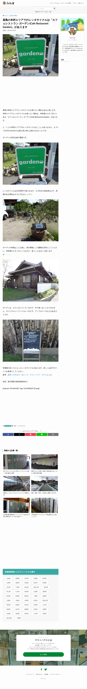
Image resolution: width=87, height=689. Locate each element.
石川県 (17, 591)
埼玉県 (8, 587)
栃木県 (35, 582)
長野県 (44, 591)
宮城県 (35, 578)
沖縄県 (19, 618)
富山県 (8, 591)
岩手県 (26, 578)
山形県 (8, 582)
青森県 (17, 578)
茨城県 (26, 582)
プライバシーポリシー (55, 674)
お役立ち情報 (8, 425)
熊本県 (26, 613)
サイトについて (30, 674)
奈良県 (35, 600)
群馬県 (44, 582)
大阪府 (17, 600)
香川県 (17, 609)
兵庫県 (26, 600)
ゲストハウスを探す (66, 3)
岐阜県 (8, 596)
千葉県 (17, 587)
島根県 (17, 605)
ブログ (74, 3)
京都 (50, 11)
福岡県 (44, 609)
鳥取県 (8, 605)
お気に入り (81, 3)
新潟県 (46, 587)
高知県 (35, 609)
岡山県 (26, 605)
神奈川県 (36, 587)
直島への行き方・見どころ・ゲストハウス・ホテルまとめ (30, 375)
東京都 (26, 587)
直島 (15, 425)
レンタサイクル (21, 425)
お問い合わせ (39, 674)
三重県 (35, 596)
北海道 (8, 578)
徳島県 (8, 609)
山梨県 (35, 591)
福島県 (17, 582)
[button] (8, 434)
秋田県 (44, 578)
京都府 (8, 600)
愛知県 (26, 596)
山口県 (44, 605)
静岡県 (17, 596)
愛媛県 (26, 609)
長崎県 (17, 613)
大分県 (35, 613)
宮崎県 (44, 613)
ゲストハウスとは (54, 3)
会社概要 (46, 674)
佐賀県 (8, 613)
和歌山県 (45, 600)
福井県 (26, 591)
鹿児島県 (9, 618)
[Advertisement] (30, 91)
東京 (46, 11)
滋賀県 (44, 596)
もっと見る (43, 654)
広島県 (35, 605)
